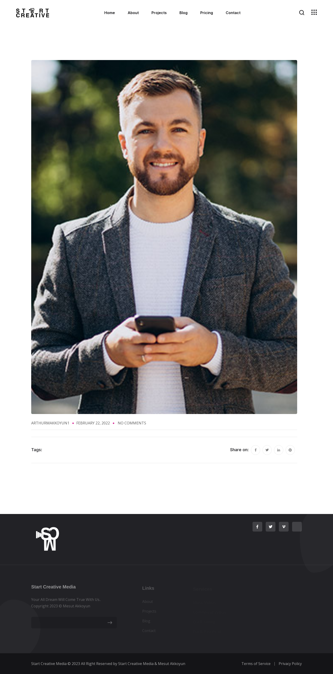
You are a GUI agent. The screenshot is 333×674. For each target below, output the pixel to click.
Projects (159, 12)
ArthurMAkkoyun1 (50, 423)
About (133, 12)
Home (109, 12)
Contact (233, 12)
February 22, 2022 (93, 423)
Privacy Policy (290, 663)
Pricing (206, 12)
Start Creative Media (49, 663)
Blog (183, 12)
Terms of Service (256, 663)
